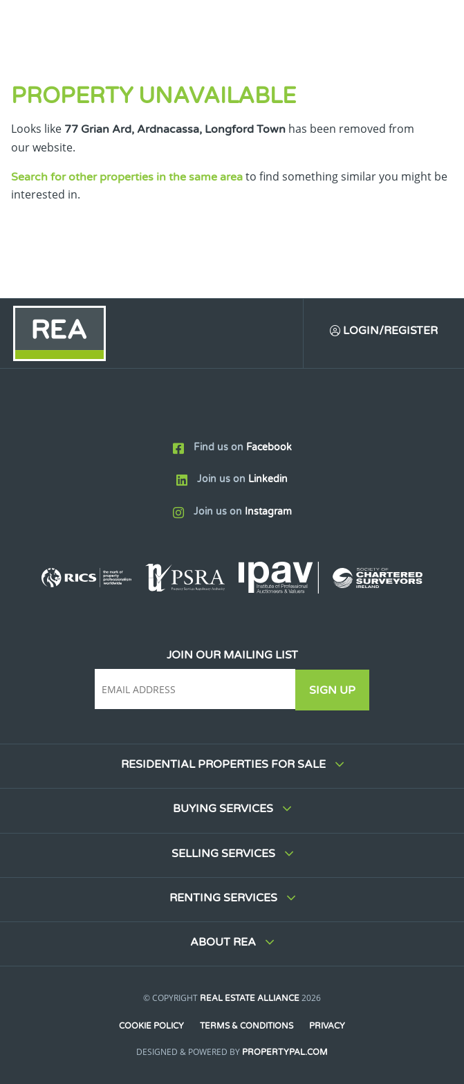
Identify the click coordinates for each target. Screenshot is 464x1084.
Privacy (328, 1026)
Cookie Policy (150, 1026)
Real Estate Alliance (249, 998)
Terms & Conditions (246, 1026)
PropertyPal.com (285, 1052)
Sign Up (334, 690)
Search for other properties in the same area (127, 177)
